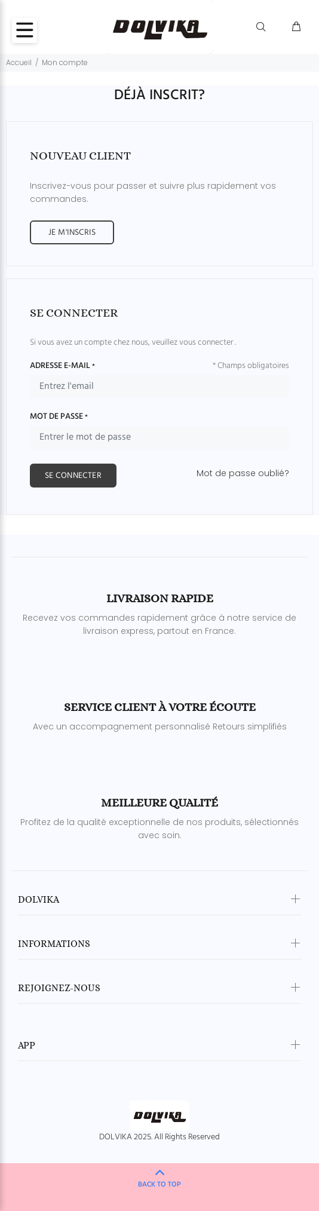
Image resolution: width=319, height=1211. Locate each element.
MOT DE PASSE (59, 417)
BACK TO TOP (159, 1185)
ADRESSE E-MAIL (62, 366)
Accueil (19, 62)
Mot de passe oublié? (243, 473)
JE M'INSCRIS (72, 233)
